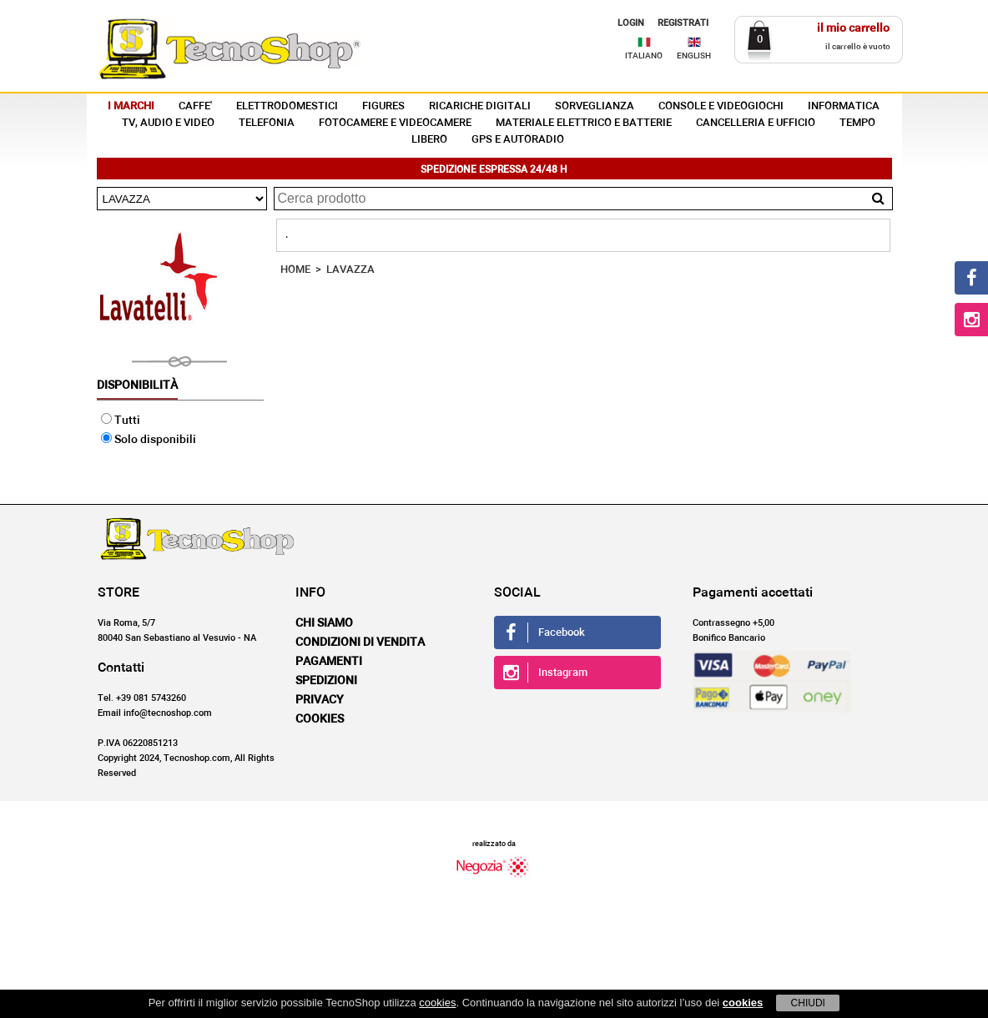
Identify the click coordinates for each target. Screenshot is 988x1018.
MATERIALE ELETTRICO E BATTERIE (584, 123)
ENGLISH (694, 56)
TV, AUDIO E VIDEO (168, 123)
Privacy (319, 700)
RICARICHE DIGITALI (480, 106)
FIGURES (383, 106)
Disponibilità (137, 385)
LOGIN (631, 23)
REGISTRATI (683, 23)
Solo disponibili (148, 440)
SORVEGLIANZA (594, 106)
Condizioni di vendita (360, 642)
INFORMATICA (844, 106)
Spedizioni (326, 681)
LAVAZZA (350, 270)
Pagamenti (328, 662)
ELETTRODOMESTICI (287, 106)
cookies (437, 1002)
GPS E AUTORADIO (517, 139)
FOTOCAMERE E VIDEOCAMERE (395, 123)
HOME (295, 270)
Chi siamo (324, 623)
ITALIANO (644, 56)
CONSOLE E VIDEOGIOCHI (721, 106)
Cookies (319, 719)
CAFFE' (195, 106)
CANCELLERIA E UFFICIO (755, 123)
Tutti (120, 420)
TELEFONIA (267, 123)
